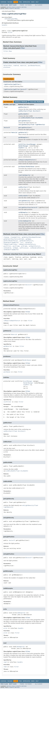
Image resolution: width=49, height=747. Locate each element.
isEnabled (28, 242)
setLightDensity (24, 200)
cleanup (6, 237)
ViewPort (21, 147)
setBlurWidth (23, 195)
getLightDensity (24, 120)
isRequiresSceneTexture (27, 244)
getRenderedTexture (26, 241)
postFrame (16, 246)
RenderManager (23, 146)
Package (9, 2)
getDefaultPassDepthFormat (31, 237)
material (23, 65)
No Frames (28, 5)
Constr (18, 7)
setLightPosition (24, 207)
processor (7, 67)
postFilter (7, 246)
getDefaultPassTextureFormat (14, 239)
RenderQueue (30, 166)
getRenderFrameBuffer (11, 242)
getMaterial (22, 132)
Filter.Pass (8, 51)
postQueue (21, 166)
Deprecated (26, 2)
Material (14, 132)
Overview (3, 2)
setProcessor (24, 248)
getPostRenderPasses (11, 241)
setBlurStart (23, 187)
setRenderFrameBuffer (11, 249)
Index (33, 2)
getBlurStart (23, 107)
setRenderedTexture (37, 248)
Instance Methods (21, 102)
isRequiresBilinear (10, 244)
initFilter (22, 144)
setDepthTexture (34, 246)
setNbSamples (23, 212)
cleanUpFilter (15, 237)
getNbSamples (23, 137)
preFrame (24, 246)
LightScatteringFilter (12, 84)
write (20, 221)
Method (24, 7)
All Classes (38, 5)
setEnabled (7, 248)
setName (15, 248)
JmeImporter (26, 175)
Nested (9, 7)
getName (28, 239)
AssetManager (31, 144)
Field (13, 7)
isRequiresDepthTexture (26, 159)
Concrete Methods (36, 102)
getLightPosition (24, 127)
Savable (4, 25)
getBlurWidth (23, 114)
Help (37, 2)
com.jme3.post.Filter (11, 19)
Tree (20, 2)
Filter (10, 32)
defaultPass (8, 65)
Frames (22, 5)
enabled (16, 65)
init (21, 242)
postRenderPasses (34, 65)
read (20, 175)
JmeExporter (27, 221)
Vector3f (24, 89)
